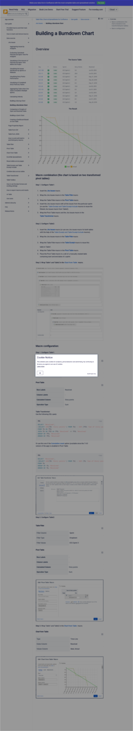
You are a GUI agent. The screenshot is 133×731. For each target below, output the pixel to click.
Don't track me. (91, 374)
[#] (40, 373)
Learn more (40, 366)
